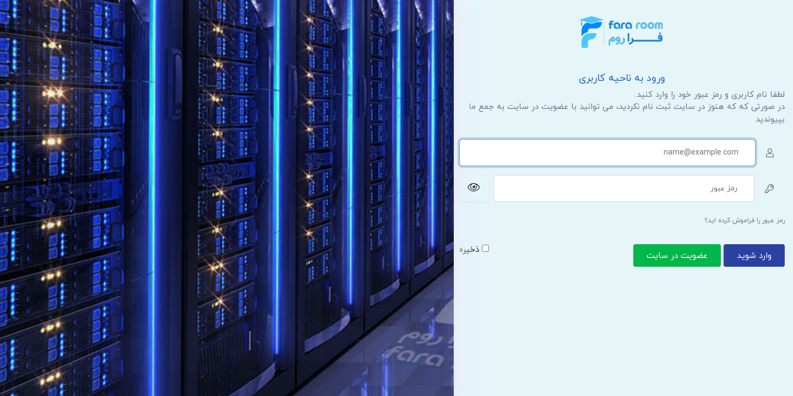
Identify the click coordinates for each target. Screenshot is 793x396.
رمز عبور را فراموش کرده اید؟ (744, 220)
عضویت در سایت (677, 256)
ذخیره (474, 250)
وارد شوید (754, 256)
